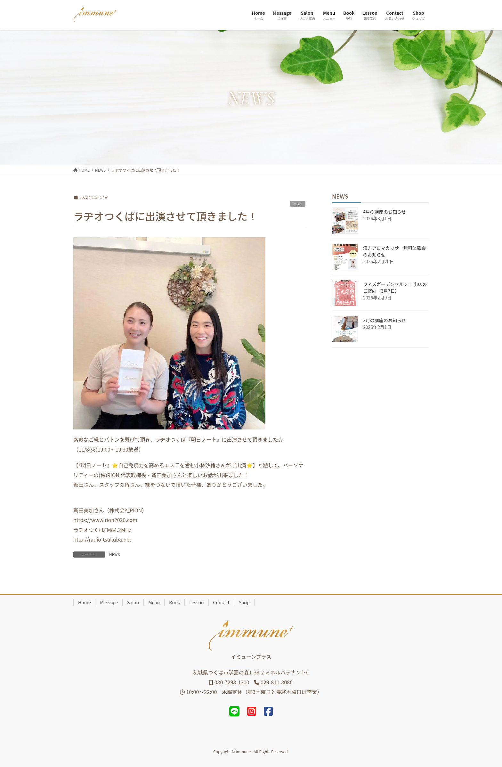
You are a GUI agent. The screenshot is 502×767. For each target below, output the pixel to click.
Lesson (196, 602)
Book (174, 602)
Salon (133, 602)
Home (84, 602)
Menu (154, 602)
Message (109, 602)
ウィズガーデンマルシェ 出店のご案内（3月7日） (395, 287)
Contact (221, 602)
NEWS (297, 203)
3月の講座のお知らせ (384, 320)
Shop (244, 602)
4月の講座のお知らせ (384, 211)
